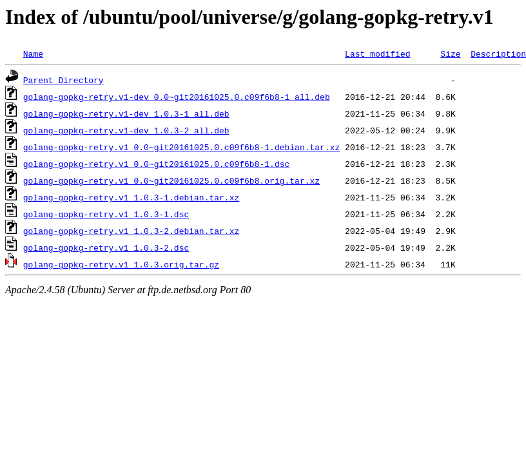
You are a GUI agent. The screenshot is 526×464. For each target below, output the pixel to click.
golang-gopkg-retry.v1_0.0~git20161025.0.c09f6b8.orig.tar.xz (171, 180)
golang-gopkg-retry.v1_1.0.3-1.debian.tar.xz (131, 197)
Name (33, 53)
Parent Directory (63, 80)
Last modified (377, 53)
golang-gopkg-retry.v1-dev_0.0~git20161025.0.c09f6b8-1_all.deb (176, 96)
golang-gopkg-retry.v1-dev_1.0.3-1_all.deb (126, 113)
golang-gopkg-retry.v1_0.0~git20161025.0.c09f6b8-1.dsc (156, 163)
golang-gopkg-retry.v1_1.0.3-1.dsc (106, 214)
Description (498, 53)
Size (450, 53)
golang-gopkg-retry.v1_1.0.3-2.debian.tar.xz (131, 231)
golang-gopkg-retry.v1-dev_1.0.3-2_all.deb (126, 130)
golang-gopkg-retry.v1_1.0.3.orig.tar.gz (121, 264)
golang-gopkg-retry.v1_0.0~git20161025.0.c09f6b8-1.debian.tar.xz (181, 147)
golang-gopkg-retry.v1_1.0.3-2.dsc (106, 247)
